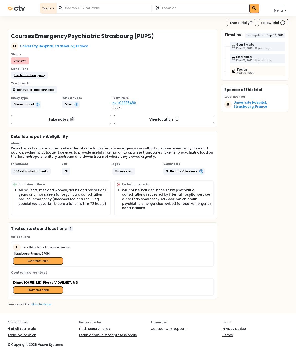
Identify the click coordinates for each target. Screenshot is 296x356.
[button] (29, 75)
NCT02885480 (124, 103)
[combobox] (106, 8)
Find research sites (94, 329)
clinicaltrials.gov (41, 304)
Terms (227, 335)
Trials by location (22, 335)
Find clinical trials (22, 329)
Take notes (61, 119)
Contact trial (38, 290)
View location (164, 119)
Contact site (38, 261)
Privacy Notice (234, 329)
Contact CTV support (169, 329)
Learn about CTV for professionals (108, 335)
